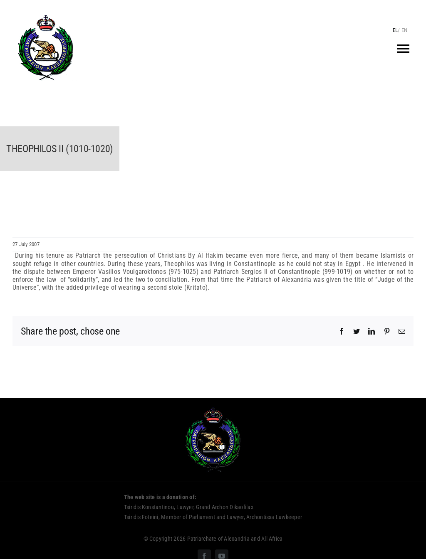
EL (395, 30)
